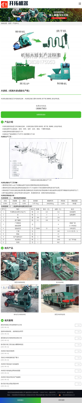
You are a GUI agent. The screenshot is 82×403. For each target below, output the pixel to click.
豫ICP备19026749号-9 (49, 395)
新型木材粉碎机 (20, 282)
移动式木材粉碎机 (20, 314)
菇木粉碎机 (60, 282)
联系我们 (20, 400)
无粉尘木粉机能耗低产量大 (10, 357)
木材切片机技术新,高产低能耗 (11, 377)
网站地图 (39, 395)
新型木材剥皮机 (60, 314)
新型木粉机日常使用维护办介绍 (11, 325)
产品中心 (16, 23)
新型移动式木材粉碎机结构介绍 (11, 338)
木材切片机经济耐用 (7, 351)
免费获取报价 (41, 114)
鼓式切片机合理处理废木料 (10, 383)
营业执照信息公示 (69, 395)
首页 (9, 23)
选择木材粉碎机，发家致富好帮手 (12, 331)
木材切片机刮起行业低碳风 (10, 364)
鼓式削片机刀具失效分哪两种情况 (12, 344)
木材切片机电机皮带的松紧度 (10, 370)
